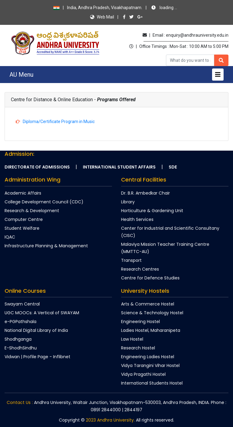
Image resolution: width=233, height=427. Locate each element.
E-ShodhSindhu (21, 348)
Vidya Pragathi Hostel (143, 374)
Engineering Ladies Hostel (147, 357)
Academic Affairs (23, 193)
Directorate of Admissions (37, 167)
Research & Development (32, 211)
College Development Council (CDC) (44, 202)
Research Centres (140, 269)
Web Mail (102, 17)
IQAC (10, 237)
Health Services (137, 219)
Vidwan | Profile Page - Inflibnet (37, 357)
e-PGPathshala (20, 322)
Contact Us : (20, 402)
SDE (173, 167)
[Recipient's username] (190, 60)
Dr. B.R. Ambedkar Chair (145, 193)
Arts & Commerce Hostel (147, 304)
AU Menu (21, 74)
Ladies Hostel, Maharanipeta (150, 330)
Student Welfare (22, 228)
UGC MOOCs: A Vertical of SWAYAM (42, 313)
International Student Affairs (119, 167)
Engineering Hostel (140, 322)
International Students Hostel (152, 383)
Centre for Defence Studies (150, 278)
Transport (131, 260)
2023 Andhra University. (110, 420)
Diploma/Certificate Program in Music (58, 121)
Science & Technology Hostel (152, 313)
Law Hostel (132, 339)
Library (128, 202)
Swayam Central (22, 304)
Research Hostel (138, 348)
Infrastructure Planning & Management (46, 246)
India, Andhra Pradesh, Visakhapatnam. (115, 7)
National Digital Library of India (36, 330)
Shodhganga (18, 339)
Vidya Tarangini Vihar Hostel (150, 365)
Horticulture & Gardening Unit (152, 211)
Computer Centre (24, 219)
